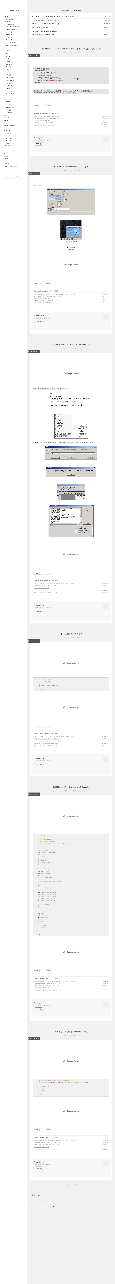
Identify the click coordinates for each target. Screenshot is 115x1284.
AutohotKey (10, 107)
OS (8, 69)
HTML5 (9, 99)
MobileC (9, 83)
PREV (66, 1259)
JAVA (9, 64)
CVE (6, 16)
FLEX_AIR (10, 42)
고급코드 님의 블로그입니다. (42, 190)
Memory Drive (13, 11)
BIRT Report (10, 102)
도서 (6, 135)
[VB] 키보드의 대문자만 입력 (40, 27)
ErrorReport (10, 77)
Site (6, 120)
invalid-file (71, 323)
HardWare (7, 140)
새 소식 (7, 21)
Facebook (43, 1281)
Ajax (8, 72)
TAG (5, 153)
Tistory (100, 1281)
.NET (8, 88)
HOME (5, 151)
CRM (8, 75)
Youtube (9, 112)
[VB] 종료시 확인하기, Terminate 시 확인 (43, 34)
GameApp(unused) (12, 26)
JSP (8, 56)
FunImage (7, 133)
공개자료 (7, 130)
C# (8, 50)
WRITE (6, 158)
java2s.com (7, 163)
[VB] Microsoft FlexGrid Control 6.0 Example (44, 31)
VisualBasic (10, 80)
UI (7, 96)
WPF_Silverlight (11, 45)
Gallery (6, 118)
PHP (8, 59)
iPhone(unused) (9, 24)
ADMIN (6, 156)
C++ (8, 48)
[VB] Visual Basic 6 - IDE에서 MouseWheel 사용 (45, 24)
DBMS (9, 61)
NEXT (75, 1259)
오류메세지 (10, 94)
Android (9, 40)
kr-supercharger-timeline (10, 166)
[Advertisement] (71, 78)
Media (6, 123)
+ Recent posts (35, 1270)
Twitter (39, 1281)
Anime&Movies (9, 125)
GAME (6, 128)
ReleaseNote (8, 19)
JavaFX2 (9, 67)
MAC (8, 110)
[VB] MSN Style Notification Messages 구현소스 (45, 20)
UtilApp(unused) (11, 29)
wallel (110, 1281)
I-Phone (9, 37)
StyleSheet (10, 85)
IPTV (8, 104)
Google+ (53, 1281)
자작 (6, 115)
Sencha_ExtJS (11, 34)
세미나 (9, 91)
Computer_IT (9, 32)
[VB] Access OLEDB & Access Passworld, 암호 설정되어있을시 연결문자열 (53, 16)
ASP (8, 53)
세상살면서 (8, 138)
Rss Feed (32, 1281)
